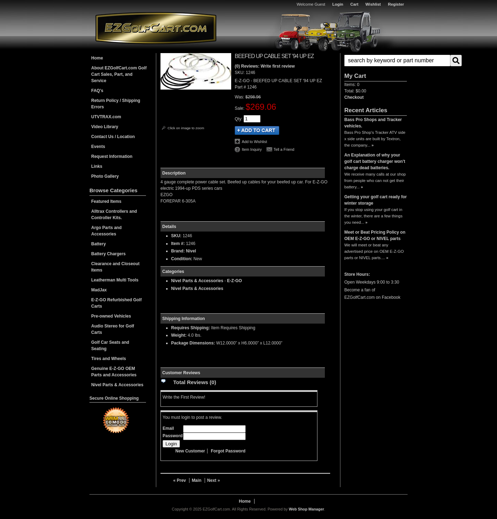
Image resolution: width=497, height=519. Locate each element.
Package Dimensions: (193, 343)
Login (337, 4)
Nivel (191, 251)
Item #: (178, 243)
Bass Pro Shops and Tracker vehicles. (373, 123)
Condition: (181, 258)
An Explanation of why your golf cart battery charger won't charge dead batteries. (374, 161)
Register (396, 4)
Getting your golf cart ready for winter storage (375, 200)
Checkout (354, 97)
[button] (375, 60)
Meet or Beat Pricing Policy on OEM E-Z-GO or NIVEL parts (374, 235)
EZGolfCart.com (155, 28)
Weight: (179, 335)
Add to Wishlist (254, 141)
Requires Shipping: (190, 327)
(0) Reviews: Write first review (265, 66)
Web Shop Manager (306, 509)
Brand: (178, 251)
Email (168, 428)
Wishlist (373, 4)
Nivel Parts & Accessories (197, 280)
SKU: (240, 72)
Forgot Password (228, 451)
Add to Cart (257, 130)
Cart (354, 4)
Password (173, 435)
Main (196, 480)
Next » (213, 480)
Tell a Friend (284, 149)
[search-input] (397, 60)
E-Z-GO (234, 280)
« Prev (179, 480)
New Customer (190, 451)
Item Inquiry (252, 149)
